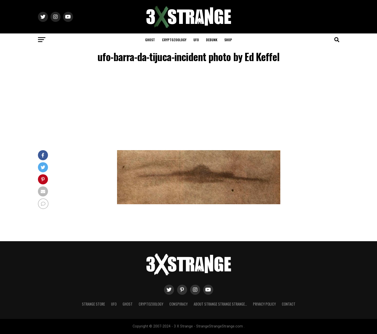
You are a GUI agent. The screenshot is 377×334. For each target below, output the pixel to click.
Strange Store (93, 304)
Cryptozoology (174, 39)
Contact (288, 304)
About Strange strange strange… (220, 304)
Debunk (211, 39)
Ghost (150, 39)
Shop (228, 39)
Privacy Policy (264, 304)
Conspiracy (178, 304)
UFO (196, 39)
